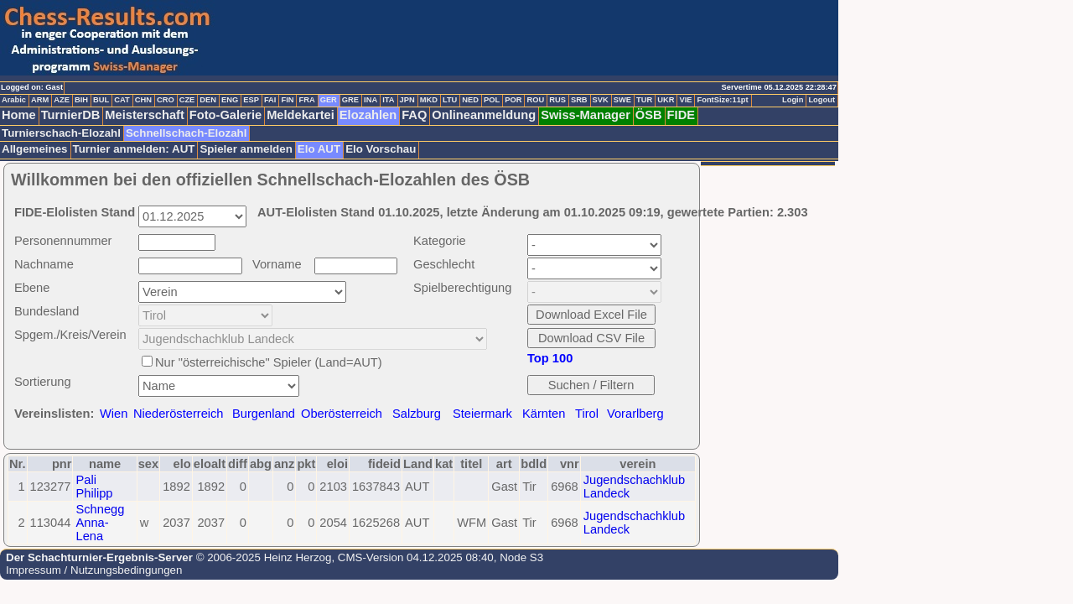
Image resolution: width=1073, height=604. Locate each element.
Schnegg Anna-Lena (99, 522)
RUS (557, 100)
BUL (101, 100)
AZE (62, 100)
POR (513, 100)
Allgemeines (35, 149)
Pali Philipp (93, 486)
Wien (113, 413)
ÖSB (648, 115)
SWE (622, 100)
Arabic (14, 100)
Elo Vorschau (380, 149)
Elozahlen (368, 115)
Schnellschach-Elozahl (186, 133)
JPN (407, 100)
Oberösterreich (341, 413)
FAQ (414, 115)
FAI (270, 100)
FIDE (681, 115)
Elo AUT (319, 149)
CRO (165, 100)
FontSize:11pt (722, 100)
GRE (350, 100)
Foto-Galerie (225, 115)
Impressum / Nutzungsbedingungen (94, 570)
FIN (287, 100)
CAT (121, 100)
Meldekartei (300, 115)
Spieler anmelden (246, 149)
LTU (450, 100)
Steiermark (482, 413)
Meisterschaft (144, 115)
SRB (579, 100)
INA (370, 100)
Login (792, 100)
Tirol (587, 413)
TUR (644, 100)
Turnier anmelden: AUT (134, 149)
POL (492, 100)
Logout (821, 100)
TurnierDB (71, 115)
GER (328, 100)
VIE (685, 100)
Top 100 (550, 358)
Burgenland (263, 413)
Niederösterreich (178, 413)
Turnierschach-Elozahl (61, 133)
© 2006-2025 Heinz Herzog (262, 557)
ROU (535, 100)
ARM (40, 100)
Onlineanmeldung (484, 115)
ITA (388, 100)
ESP (251, 100)
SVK (601, 100)
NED (470, 100)
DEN (208, 100)
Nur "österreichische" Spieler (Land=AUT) (268, 362)
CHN (143, 100)
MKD (429, 100)
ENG (229, 100)
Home (19, 115)
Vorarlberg (635, 413)
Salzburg (416, 413)
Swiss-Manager (585, 115)
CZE (187, 100)
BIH (81, 100)
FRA (306, 100)
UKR (665, 100)
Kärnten (543, 413)
